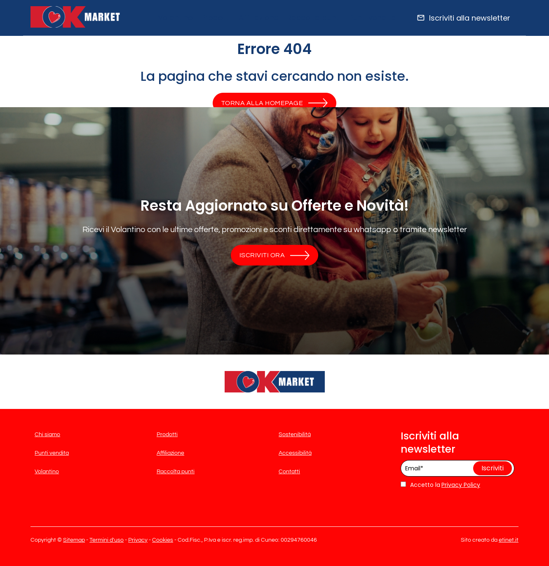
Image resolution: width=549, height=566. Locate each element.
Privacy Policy (460, 485)
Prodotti (215, 17)
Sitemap (74, 540)
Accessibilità (295, 453)
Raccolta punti (313, 17)
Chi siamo (47, 434)
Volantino (175, 17)
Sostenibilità (295, 434)
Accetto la (420, 485)
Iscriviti (492, 468)
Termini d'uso (106, 540)
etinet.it (508, 540)
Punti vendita (372, 17)
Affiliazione (259, 17)
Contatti (289, 471)
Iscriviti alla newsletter (469, 18)
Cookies (162, 540)
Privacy (138, 540)
